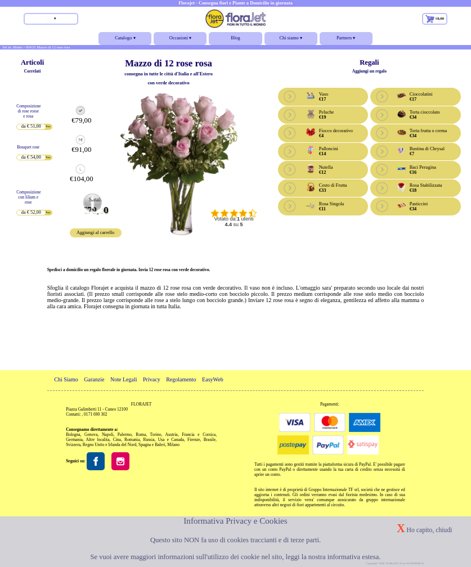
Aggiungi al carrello (95, 232)
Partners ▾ (346, 40)
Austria (171, 434)
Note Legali (123, 379)
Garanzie (94, 379)
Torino (156, 434)
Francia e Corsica (199, 434)
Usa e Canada (171, 439)
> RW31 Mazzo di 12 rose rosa (46, 47)
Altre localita (98, 439)
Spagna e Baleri (151, 444)
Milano (173, 444)
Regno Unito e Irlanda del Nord (109, 444)
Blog (235, 37)
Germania (74, 439)
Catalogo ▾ (125, 40)
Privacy (151, 379)
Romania (132, 439)
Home (17, 47)
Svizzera (73, 444)
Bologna (73, 434)
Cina (117, 439)
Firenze (193, 439)
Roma (141, 434)
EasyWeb (212, 379)
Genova (90, 434)
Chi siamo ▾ (291, 40)
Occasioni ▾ (180, 40)
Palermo (125, 434)
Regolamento (181, 379)
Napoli (107, 434)
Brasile (210, 439)
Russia (148, 439)
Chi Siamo (66, 379)
